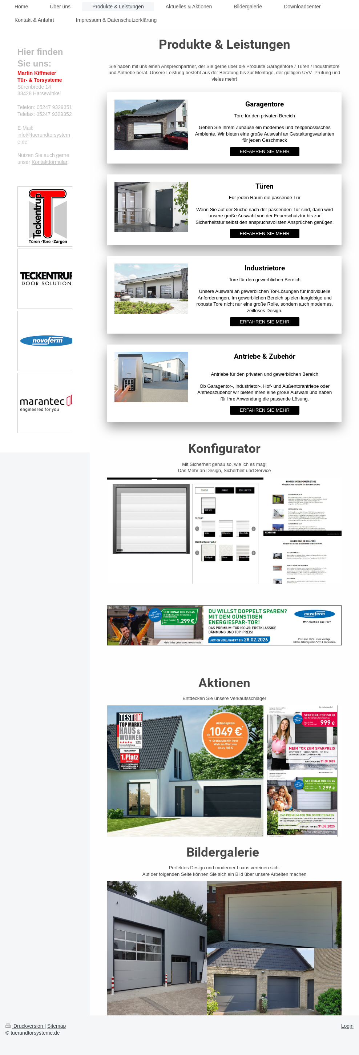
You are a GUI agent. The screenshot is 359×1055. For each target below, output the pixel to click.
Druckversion (24, 1026)
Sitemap (56, 1026)
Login (347, 1026)
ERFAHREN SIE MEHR (265, 151)
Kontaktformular (49, 162)
